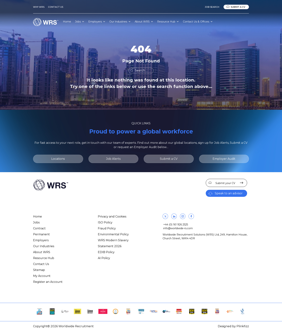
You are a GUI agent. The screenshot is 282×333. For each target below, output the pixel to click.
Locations (58, 158)
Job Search (212, 7)
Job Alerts (113, 158)
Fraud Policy (107, 228)
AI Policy (104, 258)
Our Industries (120, 21)
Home (67, 21)
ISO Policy (105, 222)
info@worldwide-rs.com (178, 228)
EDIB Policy (106, 252)
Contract (39, 228)
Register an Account (48, 282)
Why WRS (38, 7)
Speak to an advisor (229, 193)
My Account (42, 276)
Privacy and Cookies (112, 216)
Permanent (41, 234)
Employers (96, 21)
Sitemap (39, 270)
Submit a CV (238, 7)
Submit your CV (225, 183)
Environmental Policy (113, 234)
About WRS (144, 21)
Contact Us (55, 7)
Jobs (79, 21)
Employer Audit (224, 158)
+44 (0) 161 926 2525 (175, 224)
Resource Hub (168, 21)
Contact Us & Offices (198, 21)
